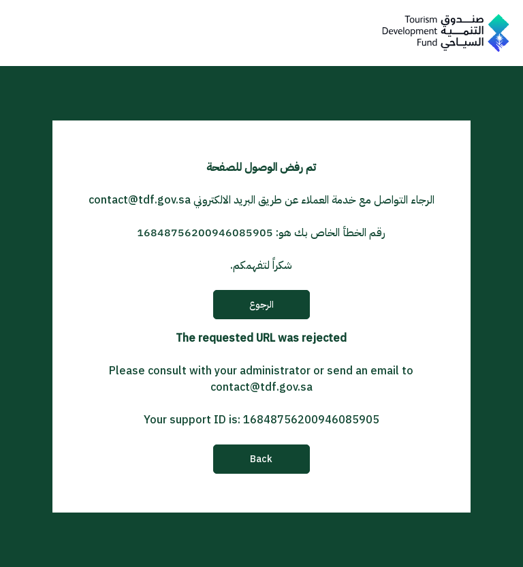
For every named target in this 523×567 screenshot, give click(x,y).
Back (261, 459)
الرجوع (261, 304)
